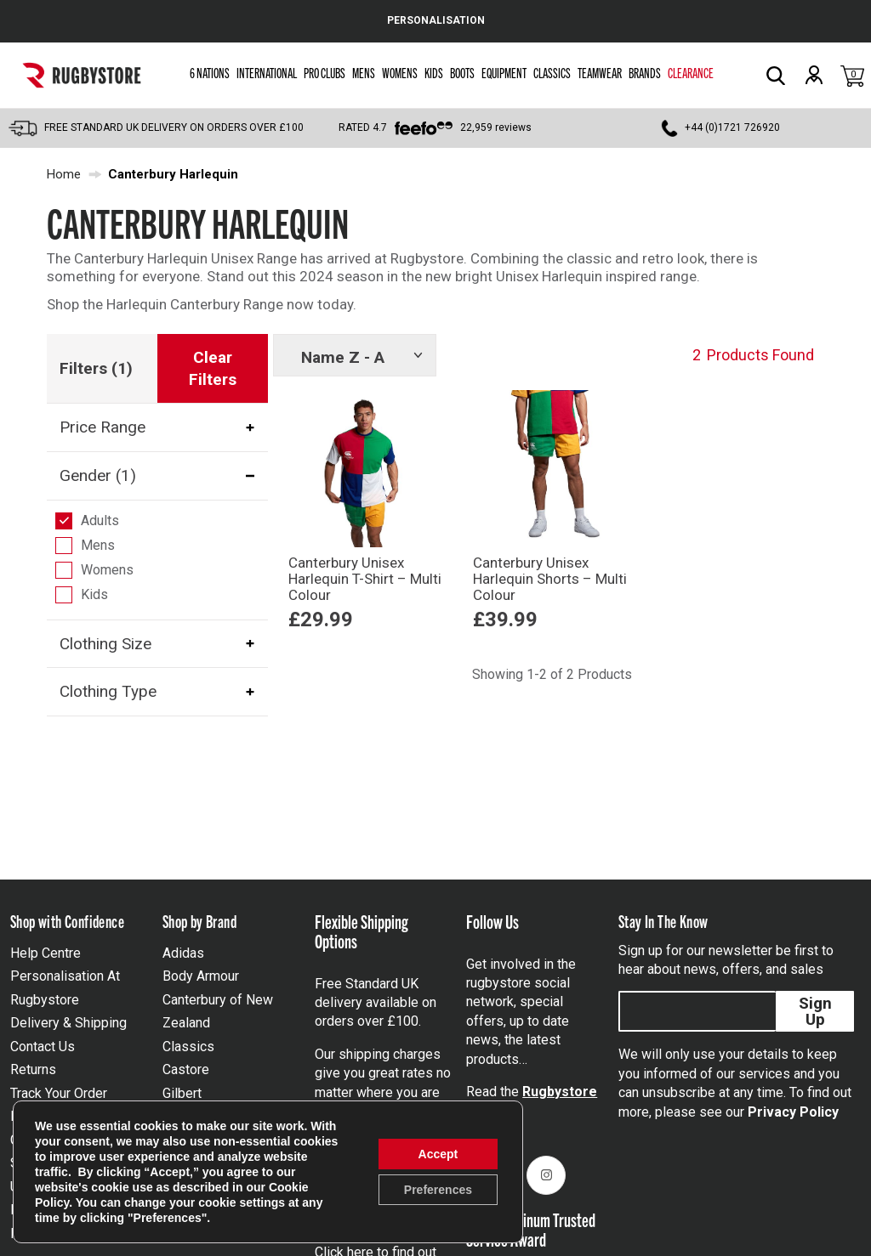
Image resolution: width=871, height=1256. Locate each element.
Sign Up (815, 1011)
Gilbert (182, 1093)
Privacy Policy (793, 1112)
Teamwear (600, 73)
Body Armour (200, 976)
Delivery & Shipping (68, 1023)
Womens (400, 73)
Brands (645, 73)
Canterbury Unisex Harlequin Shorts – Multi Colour (550, 578)
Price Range (102, 427)
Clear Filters (212, 368)
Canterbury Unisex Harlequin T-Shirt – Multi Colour (364, 578)
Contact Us (42, 1046)
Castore (185, 1069)
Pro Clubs (324, 73)
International (266, 73)
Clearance (691, 73)
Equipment (504, 73)
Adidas (183, 953)
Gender (98, 475)
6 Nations (210, 73)
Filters (96, 368)
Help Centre (45, 953)
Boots (462, 73)
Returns (33, 1069)
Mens (363, 73)
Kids (433, 73)
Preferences (438, 1190)
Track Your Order (58, 1093)
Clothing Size (105, 643)
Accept (438, 1154)
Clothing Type (108, 691)
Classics (552, 73)
